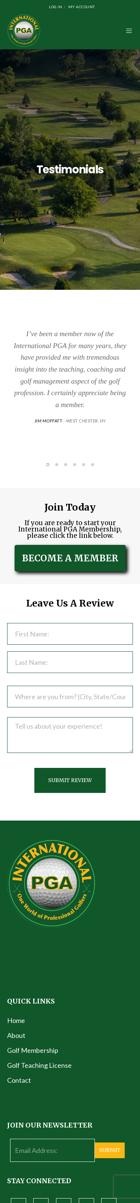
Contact (19, 1080)
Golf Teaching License (39, 1065)
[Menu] (127, 30)
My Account (81, 6)
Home (16, 1020)
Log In (55, 6)
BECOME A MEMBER (70, 558)
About (16, 1035)
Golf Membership (32, 1050)
